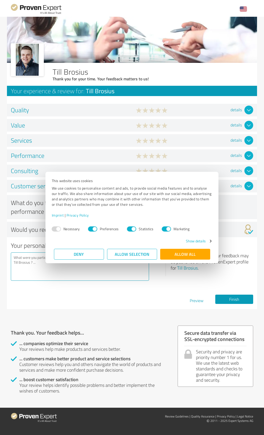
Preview (196, 300)
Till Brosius (187, 268)
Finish (234, 299)
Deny (79, 254)
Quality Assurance (202, 416)
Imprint (60, 215)
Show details (193, 240)
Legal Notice (245, 416)
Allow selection (132, 254)
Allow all (185, 254)
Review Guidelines (177, 416)
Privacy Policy (80, 215)
